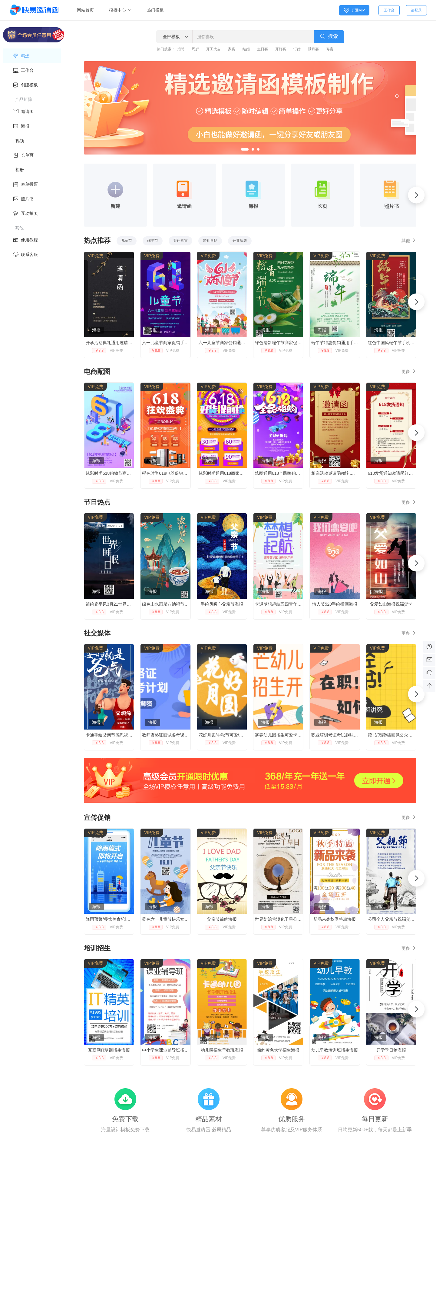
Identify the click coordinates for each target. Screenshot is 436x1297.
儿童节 (126, 240)
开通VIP (354, 10)
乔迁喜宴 (180, 240)
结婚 (246, 49)
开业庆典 (240, 240)
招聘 (180, 49)
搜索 (329, 36)
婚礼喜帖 (210, 240)
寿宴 (329, 49)
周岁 (195, 49)
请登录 (416, 10)
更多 (408, 371)
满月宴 (313, 49)
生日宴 (262, 49)
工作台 (389, 10)
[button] (245, 149)
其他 (408, 240)
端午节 (152, 240)
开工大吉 (213, 49)
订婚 (297, 49)
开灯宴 (280, 49)
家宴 (231, 49)
